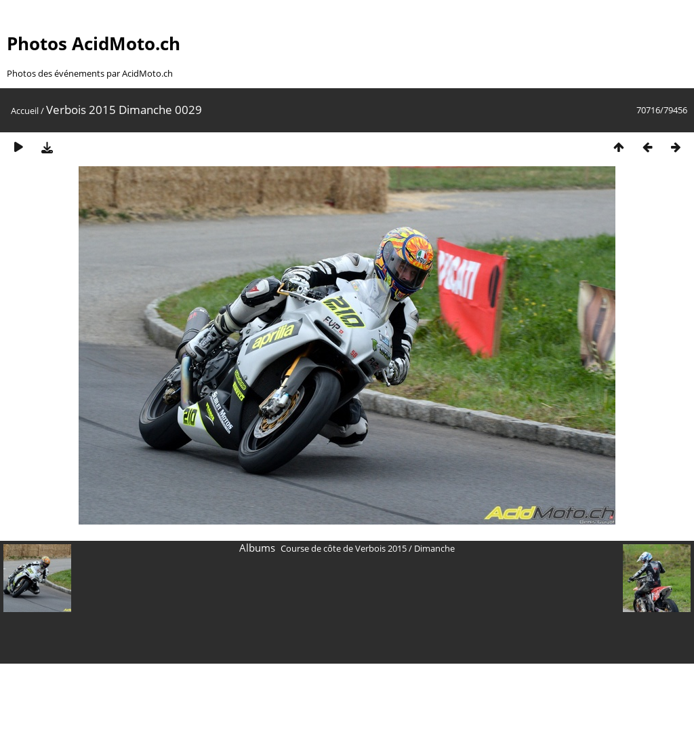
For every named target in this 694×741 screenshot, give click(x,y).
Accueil (25, 110)
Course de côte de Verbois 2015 (344, 548)
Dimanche (434, 548)
